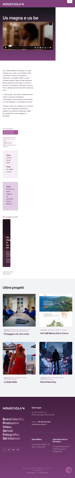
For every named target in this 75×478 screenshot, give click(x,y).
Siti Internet (51, 330)
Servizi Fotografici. (11, 433)
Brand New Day (48, 382)
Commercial (14, 329)
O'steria (9, 145)
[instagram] (9, 449)
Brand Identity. (14, 419)
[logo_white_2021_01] (13, 3)
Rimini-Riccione (23, 331)
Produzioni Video (9, 133)
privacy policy (31, 472)
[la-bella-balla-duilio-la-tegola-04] (19, 342)
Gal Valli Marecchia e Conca (54, 333)
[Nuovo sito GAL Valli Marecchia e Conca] (55, 295)
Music (13, 377)
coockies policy (43, 472)
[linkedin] (13, 449)
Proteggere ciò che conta (16, 334)
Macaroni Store (48, 379)
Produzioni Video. (11, 425)
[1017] (19, 295)
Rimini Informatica (12, 331)
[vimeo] (18, 449)
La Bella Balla (10, 382)
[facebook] (4, 449)
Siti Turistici (63, 330)
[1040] (55, 342)
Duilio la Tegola (12, 379)
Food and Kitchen (9, 131)
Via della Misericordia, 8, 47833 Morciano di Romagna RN (61, 449)
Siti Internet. (12, 438)
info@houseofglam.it (39, 424)
